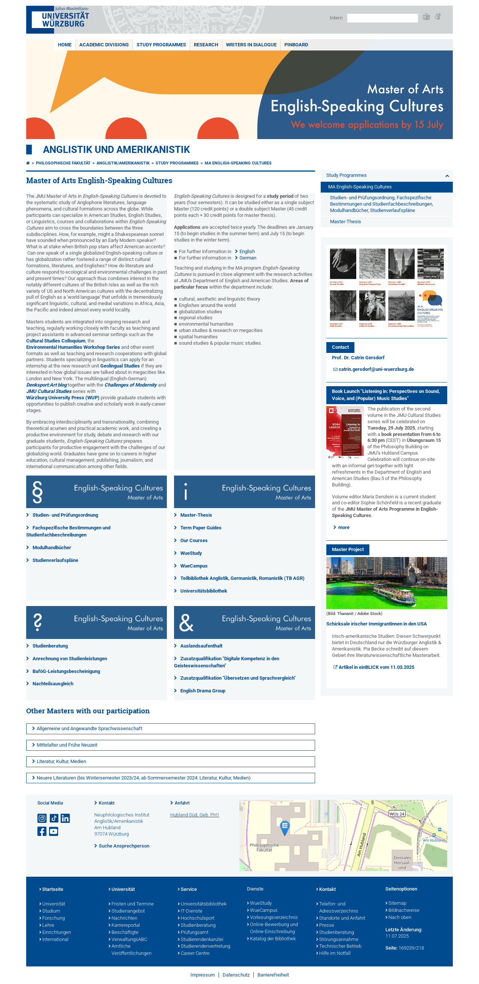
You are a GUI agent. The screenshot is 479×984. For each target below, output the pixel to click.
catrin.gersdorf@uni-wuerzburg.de (376, 369)
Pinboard (296, 44)
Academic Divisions (104, 44)
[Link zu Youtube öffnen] (54, 831)
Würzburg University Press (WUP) (63, 397)
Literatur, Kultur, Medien (61, 761)
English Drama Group (202, 691)
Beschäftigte (123, 932)
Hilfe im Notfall (333, 953)
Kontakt (107, 803)
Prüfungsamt (193, 932)
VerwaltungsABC (128, 940)
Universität (52, 904)
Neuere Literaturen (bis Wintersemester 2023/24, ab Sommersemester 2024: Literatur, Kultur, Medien (143, 778)
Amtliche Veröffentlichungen (130, 950)
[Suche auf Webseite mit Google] (382, 18)
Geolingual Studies (120, 366)
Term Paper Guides (201, 528)
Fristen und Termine (131, 904)
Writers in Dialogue (251, 44)
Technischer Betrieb (338, 946)
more (344, 527)
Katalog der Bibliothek (271, 939)
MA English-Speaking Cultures (238, 163)
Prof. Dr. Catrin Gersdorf (358, 357)
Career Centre (194, 953)
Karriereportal (124, 925)
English (247, 251)
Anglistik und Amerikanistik (116, 149)
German (248, 258)
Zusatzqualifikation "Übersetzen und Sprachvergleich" (238, 678)
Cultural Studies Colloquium (55, 341)
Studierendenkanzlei (200, 940)
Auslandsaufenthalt (201, 646)
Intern (336, 18)
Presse (325, 925)
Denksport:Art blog (46, 385)
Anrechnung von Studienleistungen (70, 658)
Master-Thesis (196, 515)
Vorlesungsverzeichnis (272, 917)
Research (206, 44)
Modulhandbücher (52, 547)
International (53, 940)
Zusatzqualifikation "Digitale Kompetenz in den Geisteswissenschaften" (226, 662)
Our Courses (194, 540)
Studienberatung (50, 646)
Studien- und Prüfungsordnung (65, 515)
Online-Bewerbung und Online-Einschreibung (272, 928)
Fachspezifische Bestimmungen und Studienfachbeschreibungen (68, 531)
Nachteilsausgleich (53, 683)
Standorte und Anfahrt (340, 918)
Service (187, 889)
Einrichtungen (55, 932)
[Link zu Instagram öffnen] (42, 818)
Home (64, 44)
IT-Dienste (190, 911)
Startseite (51, 889)
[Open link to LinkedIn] (66, 818)
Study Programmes (161, 44)
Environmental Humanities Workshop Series (73, 347)
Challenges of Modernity (130, 385)
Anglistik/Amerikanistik (123, 163)
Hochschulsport (196, 918)
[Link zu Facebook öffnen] (42, 831)
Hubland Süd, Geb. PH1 (194, 815)
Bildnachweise (402, 910)
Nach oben (398, 917)
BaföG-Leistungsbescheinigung (66, 671)
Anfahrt (182, 803)
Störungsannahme (337, 940)
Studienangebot (127, 911)
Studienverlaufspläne (55, 560)
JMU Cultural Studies (48, 391)
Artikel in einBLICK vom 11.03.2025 (376, 667)
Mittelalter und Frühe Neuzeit (67, 745)
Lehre (46, 925)
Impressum (202, 975)
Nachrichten (123, 918)
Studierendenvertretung (204, 946)
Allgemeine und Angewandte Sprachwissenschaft (89, 728)
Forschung (52, 918)
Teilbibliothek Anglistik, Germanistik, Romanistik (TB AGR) (242, 578)
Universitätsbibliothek (203, 591)
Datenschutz (236, 975)
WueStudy (191, 553)
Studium (49, 911)
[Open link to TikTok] (54, 818)
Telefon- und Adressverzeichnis (337, 908)
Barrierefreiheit (273, 975)
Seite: (391, 948)
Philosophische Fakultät (63, 163)
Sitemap (395, 903)
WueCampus (194, 566)
